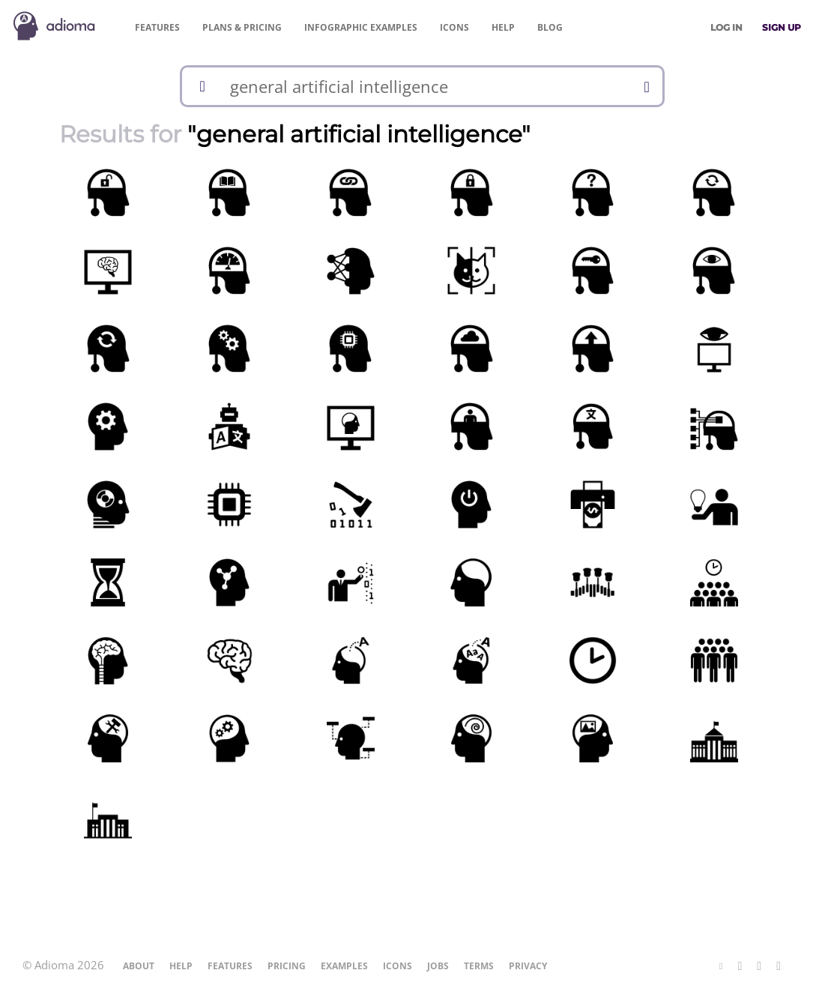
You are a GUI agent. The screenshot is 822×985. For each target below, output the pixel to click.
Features (157, 27)
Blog (550, 27)
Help (503, 27)
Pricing (242, 27)
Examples (360, 27)
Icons (454, 27)
